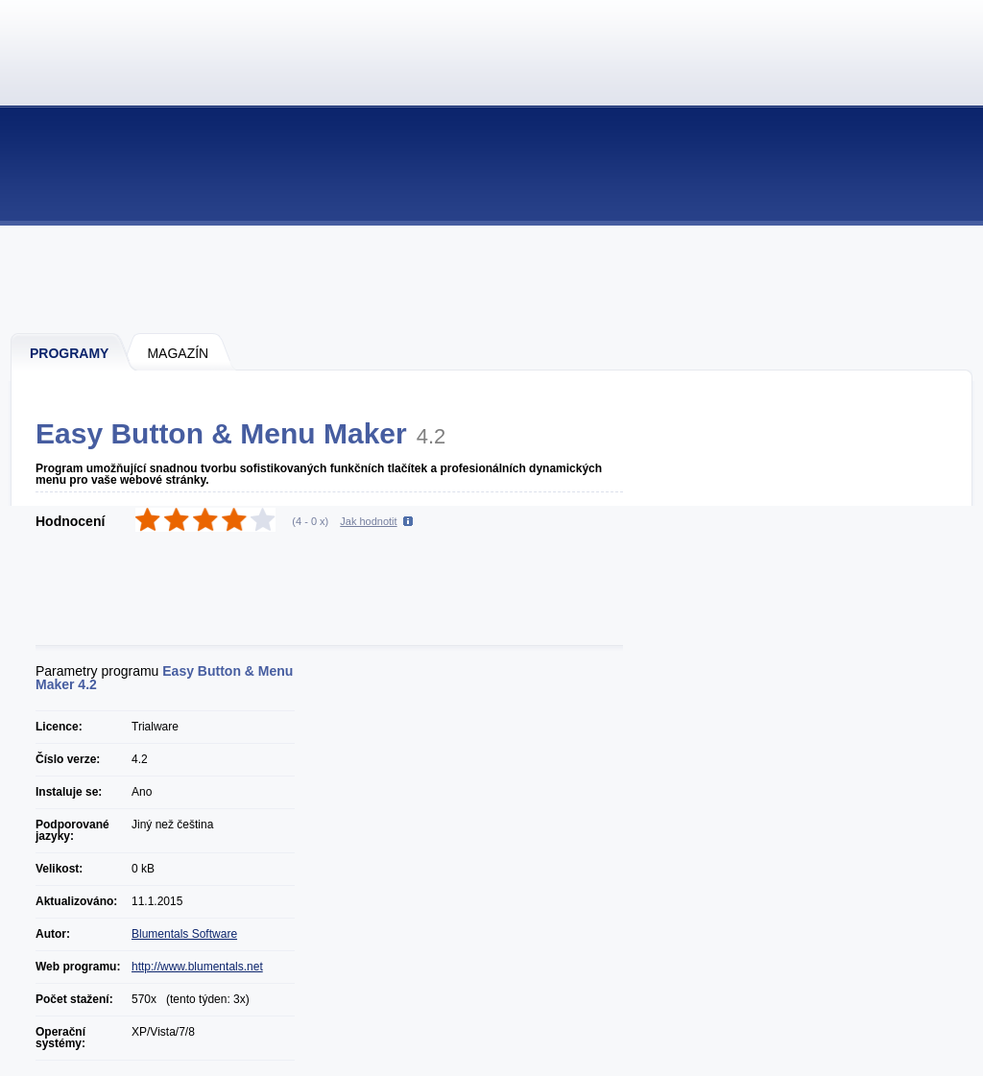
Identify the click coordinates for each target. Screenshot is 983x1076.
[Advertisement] (492, 278)
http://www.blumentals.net (197, 966)
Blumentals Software (184, 934)
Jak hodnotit (368, 521)
